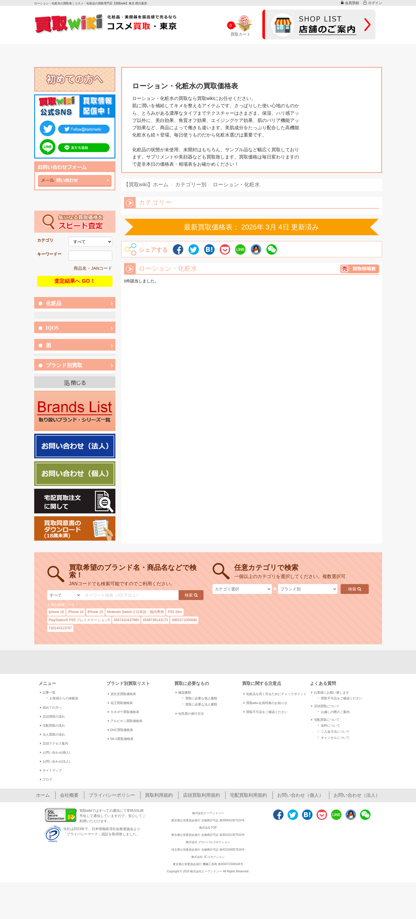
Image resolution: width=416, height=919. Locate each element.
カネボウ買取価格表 (123, 712)
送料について (328, 725)
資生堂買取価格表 (122, 694)
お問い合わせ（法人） (357, 795)
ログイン (372, 3)
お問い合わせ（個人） (300, 795)
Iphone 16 (56, 612)
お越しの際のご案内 (333, 711)
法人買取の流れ (52, 734)
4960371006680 (184, 620)
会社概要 (69, 795)
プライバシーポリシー (112, 795)
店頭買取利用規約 (201, 795)
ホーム (43, 795)
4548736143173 (155, 620)
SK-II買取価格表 (120, 739)
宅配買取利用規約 (248, 795)
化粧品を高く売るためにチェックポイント (275, 694)
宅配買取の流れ (52, 725)
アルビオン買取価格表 (125, 721)
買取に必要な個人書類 (198, 697)
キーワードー (49, 254)
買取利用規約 (159, 795)
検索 (191, 595)
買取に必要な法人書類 (198, 703)
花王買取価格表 (120, 703)
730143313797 (60, 628)
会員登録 (350, 3)
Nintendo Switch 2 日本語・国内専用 (135, 612)
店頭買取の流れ (52, 716)
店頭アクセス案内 (54, 743)
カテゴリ (45, 240)
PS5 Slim (175, 612)
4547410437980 (126, 620)
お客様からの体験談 (61, 697)
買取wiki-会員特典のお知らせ (266, 703)
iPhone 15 (95, 612)
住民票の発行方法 (190, 713)
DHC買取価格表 (120, 730)
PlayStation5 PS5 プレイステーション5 (79, 620)
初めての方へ (51, 707)
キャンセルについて (333, 737)
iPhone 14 (75, 612)
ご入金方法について (333, 731)
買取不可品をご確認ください (266, 712)
